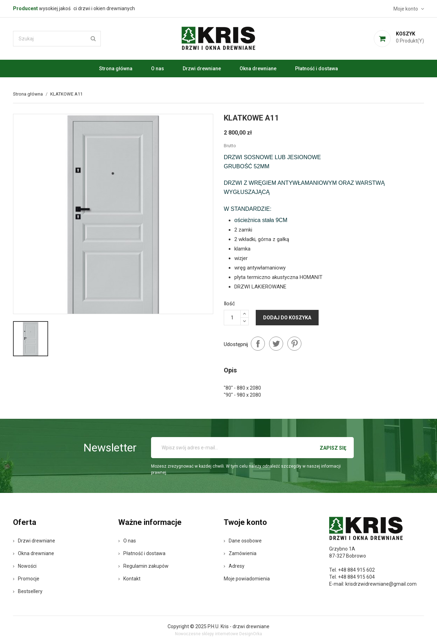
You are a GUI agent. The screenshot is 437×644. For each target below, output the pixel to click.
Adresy (234, 566)
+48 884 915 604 (356, 577)
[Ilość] (232, 317)
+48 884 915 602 (356, 570)
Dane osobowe (243, 541)
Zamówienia (240, 553)
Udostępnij (258, 344)
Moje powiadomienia (247, 578)
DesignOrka (250, 633)
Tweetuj (276, 344)
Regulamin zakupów (143, 566)
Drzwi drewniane (202, 68)
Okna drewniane (258, 68)
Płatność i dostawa (316, 68)
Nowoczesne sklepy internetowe (206, 633)
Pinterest (294, 344)
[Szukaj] (57, 38)
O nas (157, 68)
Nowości (25, 566)
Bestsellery (28, 591)
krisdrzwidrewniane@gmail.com (381, 584)
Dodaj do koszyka (287, 317)
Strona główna (115, 68)
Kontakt (129, 578)
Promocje (26, 578)
